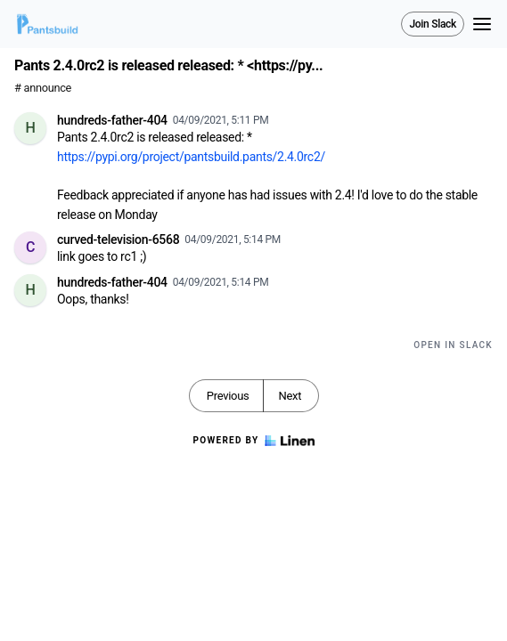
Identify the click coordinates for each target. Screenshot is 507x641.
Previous (228, 395)
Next (289, 395)
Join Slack (432, 24)
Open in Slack (453, 345)
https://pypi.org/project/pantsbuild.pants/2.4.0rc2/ (191, 157)
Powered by (253, 440)
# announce (42, 87)
